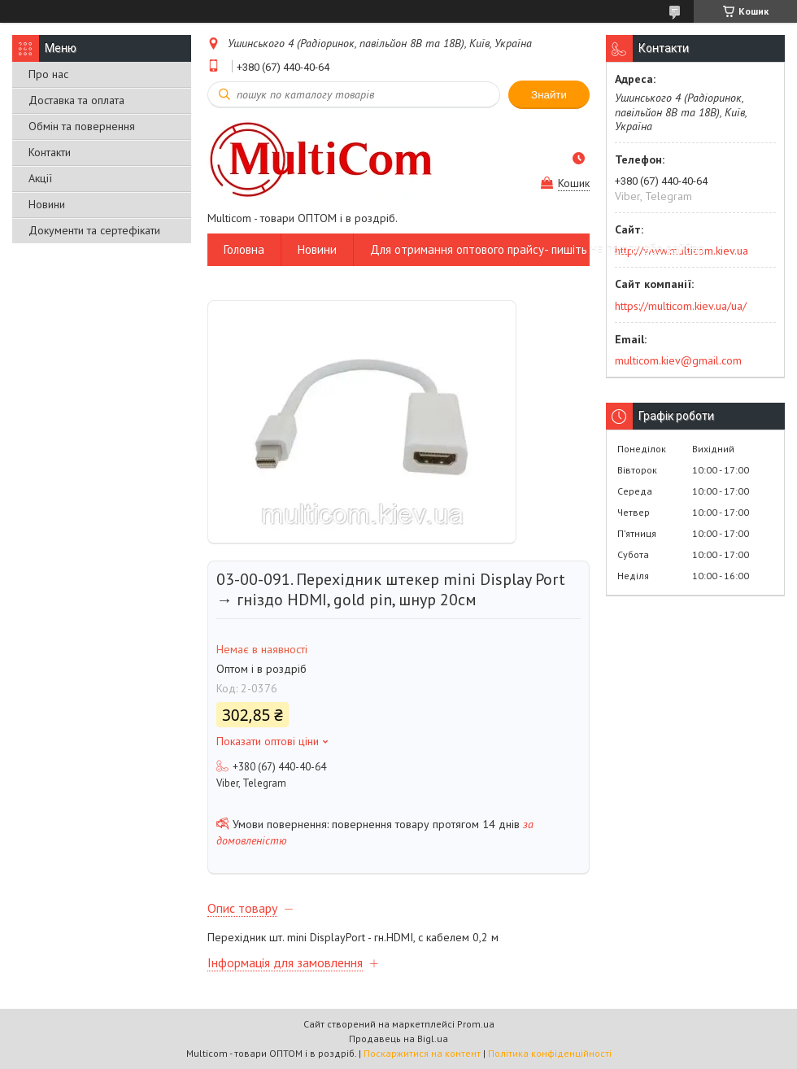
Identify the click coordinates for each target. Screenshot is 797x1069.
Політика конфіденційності (550, 1053)
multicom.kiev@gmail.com (678, 360)
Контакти (49, 152)
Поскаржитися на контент (422, 1053)
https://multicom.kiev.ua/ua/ (681, 306)
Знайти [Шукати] (549, 95)
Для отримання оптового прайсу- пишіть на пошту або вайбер (537, 249)
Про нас (48, 74)
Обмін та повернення (81, 126)
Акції (40, 178)
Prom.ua (475, 1024)
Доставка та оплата (76, 100)
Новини (46, 204)
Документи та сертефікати (94, 230)
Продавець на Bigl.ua (398, 1038)
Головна (244, 249)
